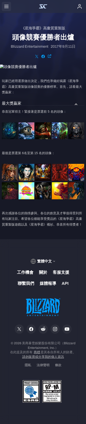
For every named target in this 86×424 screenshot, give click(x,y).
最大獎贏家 (11, 104)
